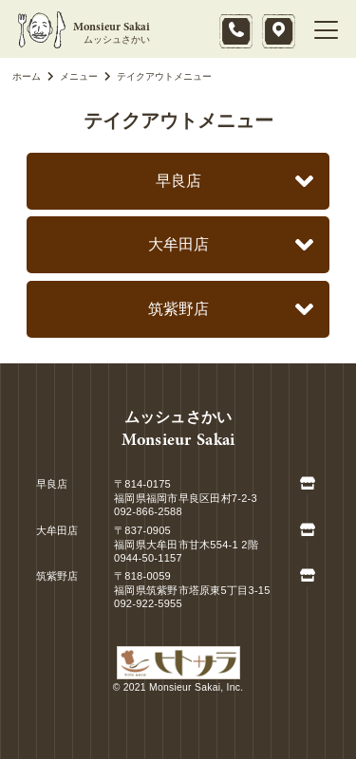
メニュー (69, 76)
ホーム (26, 76)
